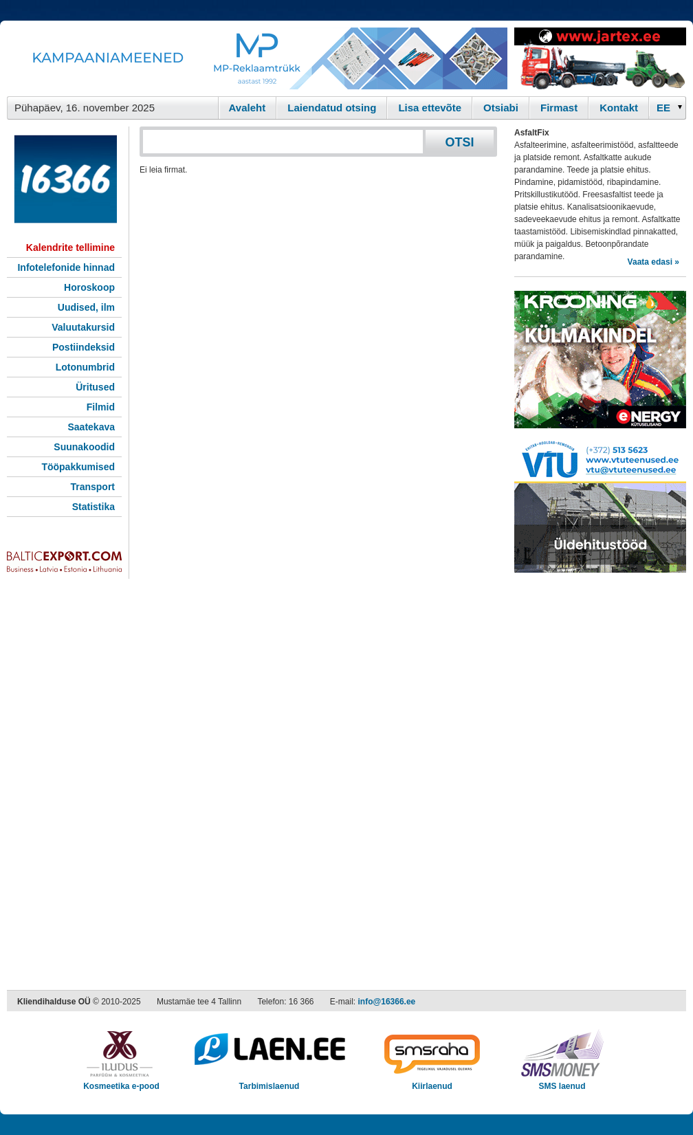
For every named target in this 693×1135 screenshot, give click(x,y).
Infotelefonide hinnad (66, 267)
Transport (92, 486)
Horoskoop (89, 287)
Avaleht (247, 107)
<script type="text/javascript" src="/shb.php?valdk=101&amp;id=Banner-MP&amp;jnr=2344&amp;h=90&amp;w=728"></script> (257, 58)
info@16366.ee (387, 1001)
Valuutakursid (83, 327)
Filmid (101, 406)
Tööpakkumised (78, 466)
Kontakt (619, 107)
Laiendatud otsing (331, 107)
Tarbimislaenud (269, 1081)
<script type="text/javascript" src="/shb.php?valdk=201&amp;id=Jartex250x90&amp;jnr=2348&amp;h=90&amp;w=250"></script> (600, 58)
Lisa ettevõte (429, 107)
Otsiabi (500, 107)
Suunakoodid (84, 446)
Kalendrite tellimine (70, 247)
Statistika (93, 506)
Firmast (559, 107)
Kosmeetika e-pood (121, 1081)
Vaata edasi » (653, 262)
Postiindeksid (83, 347)
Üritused (95, 387)
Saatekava (91, 426)
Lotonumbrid (85, 367)
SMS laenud (562, 1081)
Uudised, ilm (86, 307)
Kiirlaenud (432, 1081)
